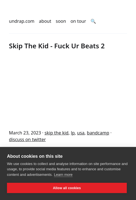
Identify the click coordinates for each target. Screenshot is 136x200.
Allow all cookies (67, 188)
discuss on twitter (27, 139)
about (45, 21)
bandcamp (98, 133)
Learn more (63, 174)
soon (61, 21)
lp (73, 133)
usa (81, 133)
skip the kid (56, 133)
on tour (78, 21)
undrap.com (21, 21)
